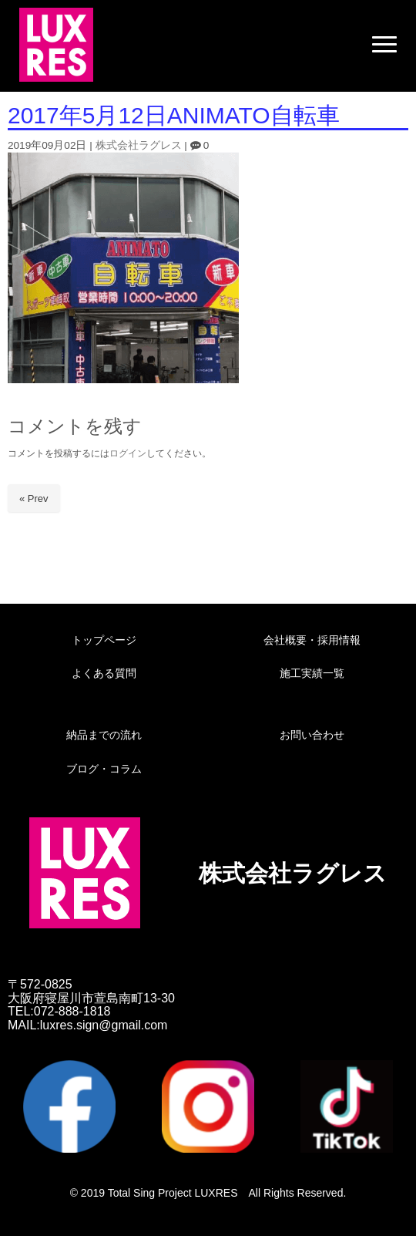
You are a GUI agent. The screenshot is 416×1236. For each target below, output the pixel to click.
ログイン (127, 453)
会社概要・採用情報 (312, 640)
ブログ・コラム (104, 769)
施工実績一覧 (312, 673)
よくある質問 (104, 673)
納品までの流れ (104, 735)
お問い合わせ (312, 735)
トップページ (104, 640)
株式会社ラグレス (139, 145)
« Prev (34, 498)
